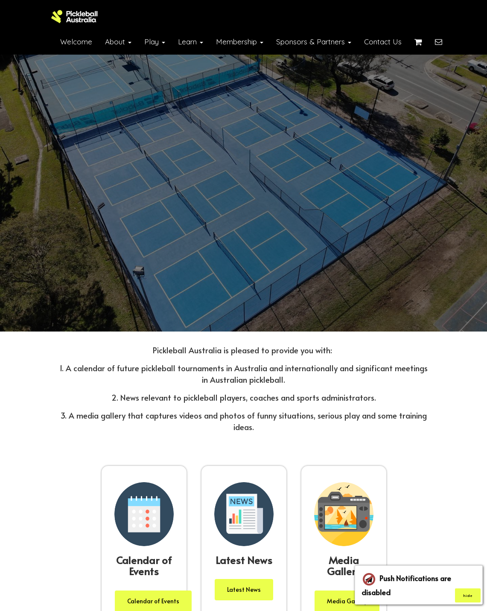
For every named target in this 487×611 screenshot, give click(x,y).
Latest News (244, 589)
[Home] (74, 16)
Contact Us (383, 41)
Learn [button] (190, 41)
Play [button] (154, 41)
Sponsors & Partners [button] (313, 41)
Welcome (76, 41)
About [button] (118, 41)
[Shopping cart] (418, 41)
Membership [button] (239, 41)
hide (467, 595)
